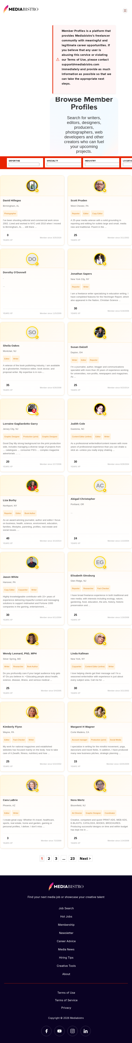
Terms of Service (66, 1000)
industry (90, 161)
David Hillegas (12, 200)
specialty (52, 161)
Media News (66, 949)
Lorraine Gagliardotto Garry (20, 423)
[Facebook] (46, 1031)
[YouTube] (59, 1031)
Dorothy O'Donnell (14, 272)
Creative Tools (66, 965)
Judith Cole (78, 423)
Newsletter (66, 933)
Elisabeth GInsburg (83, 575)
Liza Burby (9, 500)
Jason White (10, 576)
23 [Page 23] (72, 858)
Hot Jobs (66, 916)
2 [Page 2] (49, 858)
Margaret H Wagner (83, 726)
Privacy (66, 1007)
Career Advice (66, 941)
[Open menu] (125, 11)
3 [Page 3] (56, 858)
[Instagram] (72, 1031)
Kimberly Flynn (12, 726)
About (66, 974)
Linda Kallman (80, 653)
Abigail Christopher (83, 498)
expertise (14, 161)
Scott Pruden (79, 200)
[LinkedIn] (85, 1031)
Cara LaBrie (10, 800)
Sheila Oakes (11, 345)
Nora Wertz (78, 800)
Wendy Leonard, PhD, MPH (20, 653)
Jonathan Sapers (81, 273)
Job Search (66, 908)
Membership (66, 924)
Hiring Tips (66, 957)
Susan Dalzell (79, 346)
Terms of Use (66, 992)
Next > (85, 858)
